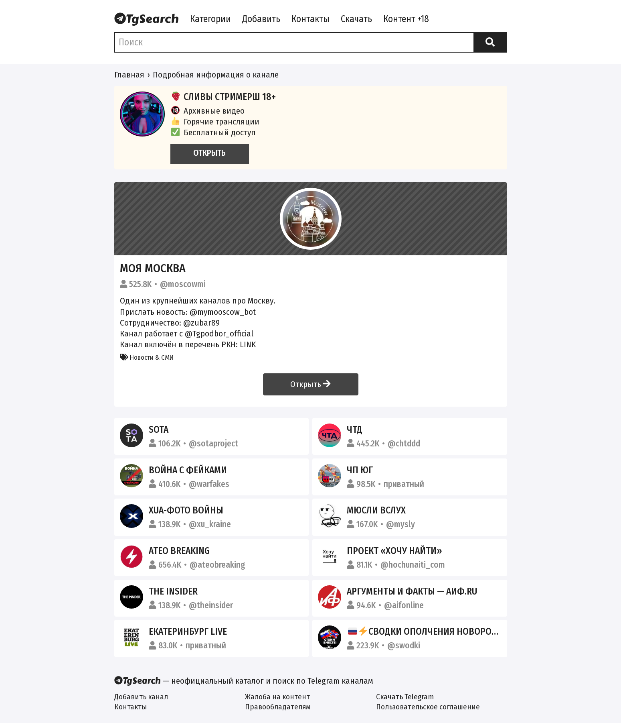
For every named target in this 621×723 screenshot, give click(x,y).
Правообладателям (277, 706)
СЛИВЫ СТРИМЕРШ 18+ (223, 96)
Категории (210, 18)
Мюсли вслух (376, 510)
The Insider (173, 591)
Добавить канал (141, 696)
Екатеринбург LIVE (188, 631)
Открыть (310, 384)
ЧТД (354, 429)
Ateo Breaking (179, 550)
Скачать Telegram (405, 696)
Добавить (261, 18)
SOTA (158, 429)
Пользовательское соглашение (428, 706)
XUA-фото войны (186, 510)
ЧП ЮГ (360, 470)
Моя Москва (153, 268)
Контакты (310, 18)
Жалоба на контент (277, 696)
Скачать (356, 18)
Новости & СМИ (147, 357)
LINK (248, 344)
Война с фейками (188, 470)
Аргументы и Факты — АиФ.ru (412, 591)
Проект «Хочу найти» (394, 550)
